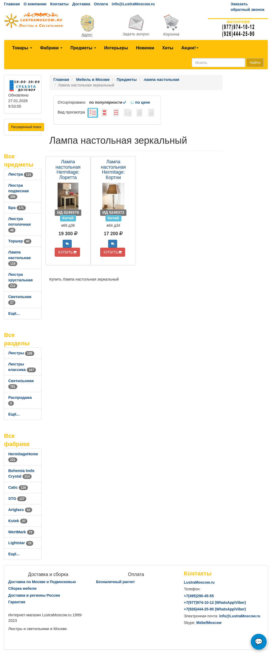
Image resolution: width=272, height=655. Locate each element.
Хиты (167, 48)
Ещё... (14, 313)
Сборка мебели (22, 588)
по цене (140, 102)
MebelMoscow (209, 623)
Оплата (101, 4)
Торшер (19, 241)
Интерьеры (116, 48)
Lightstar (20, 543)
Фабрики (51, 48)
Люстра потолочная (19, 224)
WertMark (21, 532)
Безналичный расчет (115, 582)
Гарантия (16, 602)
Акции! (189, 48)
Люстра (20, 174)
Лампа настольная (19, 257)
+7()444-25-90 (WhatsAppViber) (215, 609)
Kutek (17, 521)
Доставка (81, 4)
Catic (18, 487)
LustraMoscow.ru (199, 582)
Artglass (20, 510)
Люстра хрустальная (20, 280)
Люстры (21, 353)
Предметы (83, 48)
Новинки (145, 48)
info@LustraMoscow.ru (133, 4)
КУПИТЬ (67, 252)
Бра (17, 208)
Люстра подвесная (18, 191)
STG (17, 498)
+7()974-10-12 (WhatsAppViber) (215, 602)
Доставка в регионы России (34, 595)
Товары (22, 48)
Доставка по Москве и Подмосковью (42, 582)
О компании (35, 4)
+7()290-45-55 (199, 596)
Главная (12, 4)
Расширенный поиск (26, 127)
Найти (255, 62)
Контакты (59, 4)
